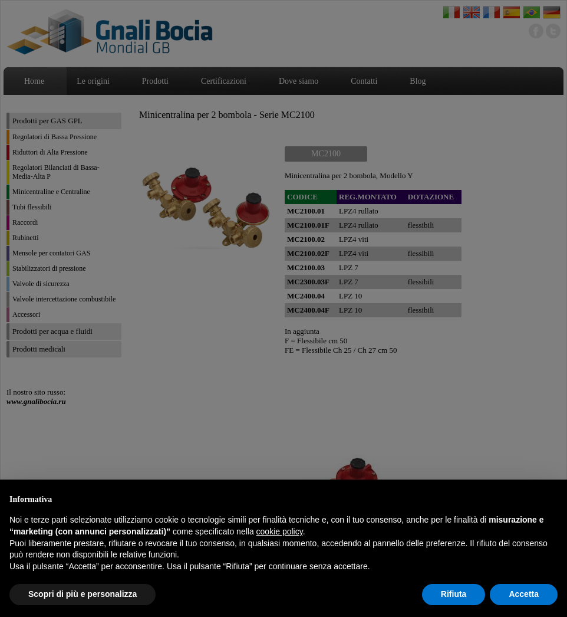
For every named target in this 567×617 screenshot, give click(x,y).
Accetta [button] (524, 594)
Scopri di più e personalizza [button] (82, 594)
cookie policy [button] (279, 531)
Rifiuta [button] (454, 594)
